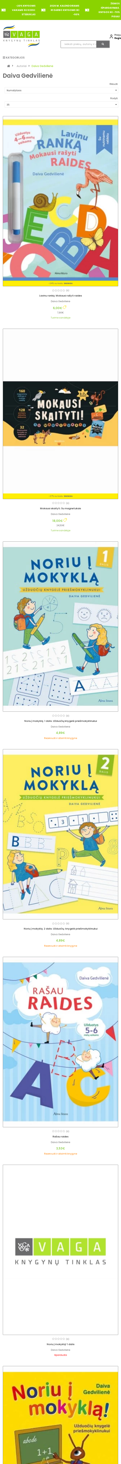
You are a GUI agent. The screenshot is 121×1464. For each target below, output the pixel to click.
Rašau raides (60, 1136)
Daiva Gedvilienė (42, 66)
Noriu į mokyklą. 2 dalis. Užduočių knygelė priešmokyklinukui (60, 928)
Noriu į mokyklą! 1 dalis (60, 1344)
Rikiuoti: (114, 84)
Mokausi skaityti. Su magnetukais (60, 508)
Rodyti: (114, 98)
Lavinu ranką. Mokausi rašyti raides (60, 295)
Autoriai (22, 66)
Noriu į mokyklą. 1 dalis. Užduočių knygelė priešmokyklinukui (60, 721)
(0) (67, 290)
